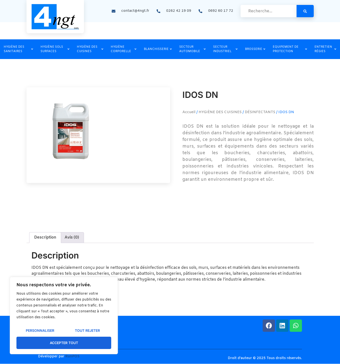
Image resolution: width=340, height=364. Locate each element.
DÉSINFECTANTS (260, 112)
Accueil (188, 112)
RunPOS (72, 356)
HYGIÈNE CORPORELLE (123, 49)
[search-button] (305, 11)
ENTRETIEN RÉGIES (325, 49)
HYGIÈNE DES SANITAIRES (18, 49)
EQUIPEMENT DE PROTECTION (290, 49)
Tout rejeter (87, 330)
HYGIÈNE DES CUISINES (90, 49)
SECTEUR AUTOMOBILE (192, 49)
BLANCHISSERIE (158, 49)
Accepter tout (64, 343)
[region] (64, 315)
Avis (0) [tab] (72, 237)
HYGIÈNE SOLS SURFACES (55, 49)
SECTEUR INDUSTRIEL (225, 49)
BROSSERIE (255, 49)
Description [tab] (45, 237)
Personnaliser (40, 330)
